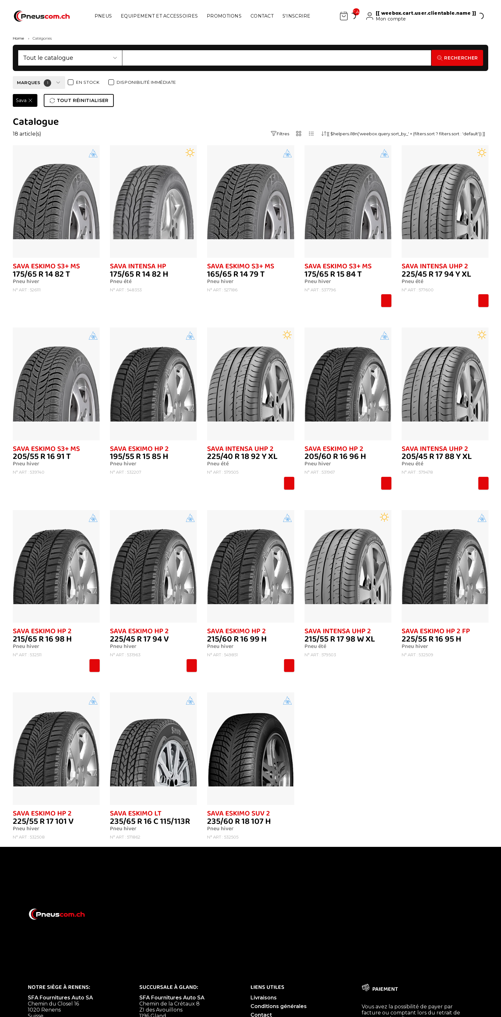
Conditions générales (278, 1006)
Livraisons (263, 998)
